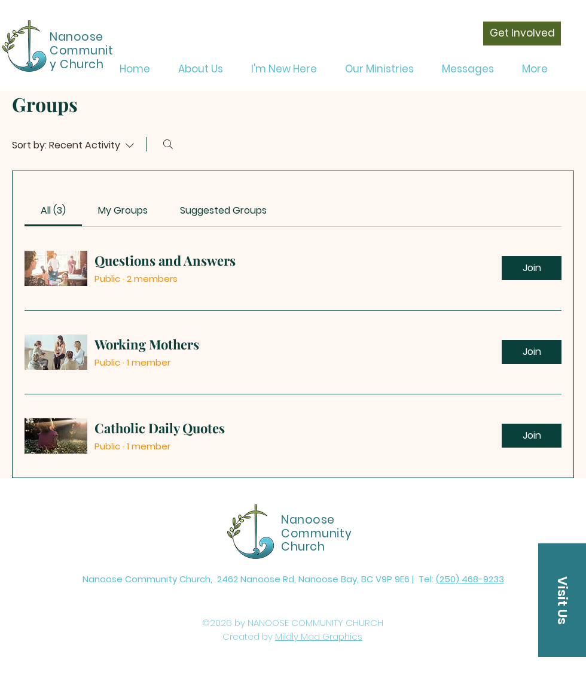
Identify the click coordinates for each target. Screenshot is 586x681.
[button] (562, 600)
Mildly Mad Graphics (318, 636)
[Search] (168, 144)
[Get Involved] (522, 33)
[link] (53, 210)
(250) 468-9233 (470, 579)
